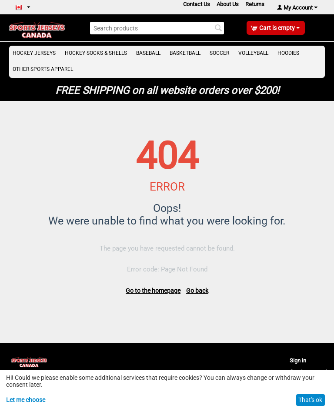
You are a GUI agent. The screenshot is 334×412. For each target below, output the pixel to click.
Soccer (219, 53)
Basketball (185, 53)
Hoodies (288, 53)
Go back (197, 290)
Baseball (148, 53)
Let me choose (25, 399)
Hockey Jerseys (34, 53)
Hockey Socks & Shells (96, 53)
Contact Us (196, 4)
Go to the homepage (153, 290)
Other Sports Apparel (43, 69)
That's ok (310, 399)
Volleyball (253, 53)
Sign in (298, 360)
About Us (228, 4)
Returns (254, 4)
